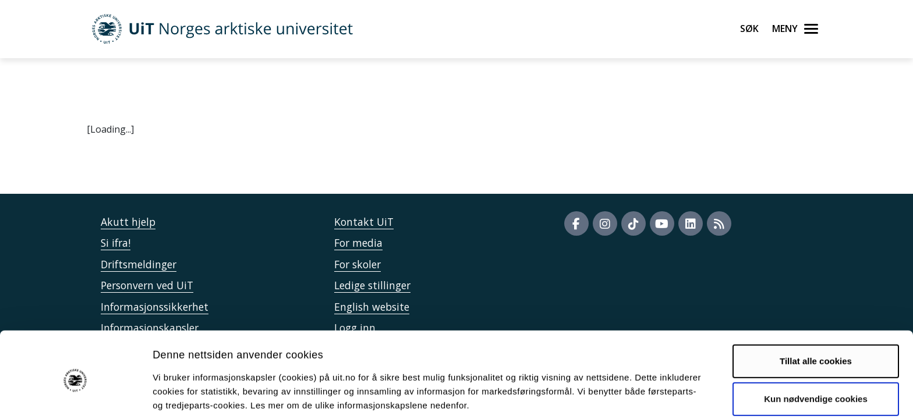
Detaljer (620, 396)
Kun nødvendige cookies (816, 352)
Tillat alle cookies (816, 314)
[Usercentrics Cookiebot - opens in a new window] (75, 396)
